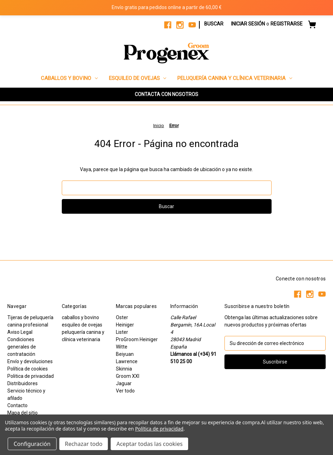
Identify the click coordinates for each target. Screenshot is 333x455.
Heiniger (125, 325)
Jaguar (124, 383)
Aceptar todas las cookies (149, 444)
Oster (122, 317)
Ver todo (125, 391)
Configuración (32, 444)
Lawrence (127, 361)
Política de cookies (27, 369)
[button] (166, 94)
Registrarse (287, 24)
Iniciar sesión (248, 24)
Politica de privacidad (30, 376)
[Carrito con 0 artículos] (312, 25)
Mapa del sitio (22, 413)
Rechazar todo (84, 444)
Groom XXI (127, 376)
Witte (121, 347)
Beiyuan (125, 354)
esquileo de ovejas (137, 78)
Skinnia (124, 369)
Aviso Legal (19, 332)
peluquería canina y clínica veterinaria (234, 78)
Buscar (213, 24)
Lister (122, 332)
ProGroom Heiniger (137, 339)
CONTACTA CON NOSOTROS (166, 94)
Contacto (17, 405)
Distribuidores (22, 383)
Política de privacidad (159, 428)
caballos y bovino (69, 78)
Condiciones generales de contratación (21, 347)
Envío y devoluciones (30, 361)
